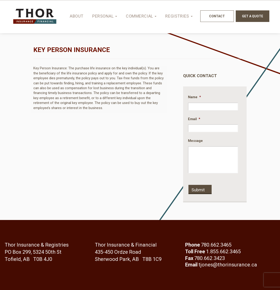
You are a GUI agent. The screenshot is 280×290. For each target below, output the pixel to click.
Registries (178, 16)
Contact (217, 16)
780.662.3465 (216, 245)
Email (194, 119)
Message (195, 141)
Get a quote (252, 16)
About (76, 16)
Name (194, 97)
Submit (198, 189)
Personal (104, 16)
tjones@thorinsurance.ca (227, 265)
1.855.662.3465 (223, 251)
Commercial (141, 16)
